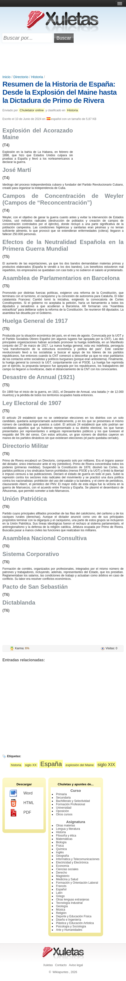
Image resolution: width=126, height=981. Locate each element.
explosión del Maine (80, 765)
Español (61, 889)
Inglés (60, 852)
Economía (62, 866)
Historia (37, 77)
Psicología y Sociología (71, 926)
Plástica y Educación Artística (75, 923)
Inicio (6, 77)
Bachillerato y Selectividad (73, 801)
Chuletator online (32, 110)
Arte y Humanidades (69, 929)
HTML (22, 803)
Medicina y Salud (67, 879)
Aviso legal (76, 965)
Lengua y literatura (68, 829)
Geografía (62, 855)
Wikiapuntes (60, 972)
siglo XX (30, 765)
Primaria (61, 794)
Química (61, 849)
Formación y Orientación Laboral (77, 882)
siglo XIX (106, 764)
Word (21, 793)
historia (16, 765)
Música (60, 909)
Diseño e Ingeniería (68, 919)
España (51, 764)
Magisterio (62, 876)
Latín (59, 892)
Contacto (61, 965)
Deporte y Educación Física (73, 916)
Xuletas (48, 965)
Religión (61, 913)
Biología (61, 842)
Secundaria (63, 797)
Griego (60, 896)
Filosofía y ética (66, 835)
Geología (62, 906)
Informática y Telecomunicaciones (77, 859)
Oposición (62, 811)
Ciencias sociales (67, 869)
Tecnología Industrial (69, 903)
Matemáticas (64, 839)
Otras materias (65, 825)
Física (60, 845)
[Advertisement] (63, 59)
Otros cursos (64, 814)
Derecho (61, 872)
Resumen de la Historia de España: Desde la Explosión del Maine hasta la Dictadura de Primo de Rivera (59, 92)
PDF (20, 813)
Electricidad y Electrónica (72, 862)
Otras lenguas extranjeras (72, 899)
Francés (61, 886)
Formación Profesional (70, 804)
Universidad (63, 807)
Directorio (21, 77)
